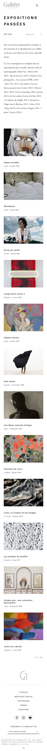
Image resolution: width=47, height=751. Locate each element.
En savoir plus (24, 744)
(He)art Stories (11, 337)
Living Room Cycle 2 (14, 294)
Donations (23, 709)
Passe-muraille (11, 162)
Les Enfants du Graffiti (15, 556)
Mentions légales (23, 697)
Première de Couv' (13, 469)
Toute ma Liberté (13, 646)
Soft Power (9, 381)
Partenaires (23, 701)
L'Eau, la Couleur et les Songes (20, 513)
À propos (23, 692)
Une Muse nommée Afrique (18, 425)
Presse (23, 705)
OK (23, 748)
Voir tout (8, 34)
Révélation (9, 206)
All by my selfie (12, 250)
